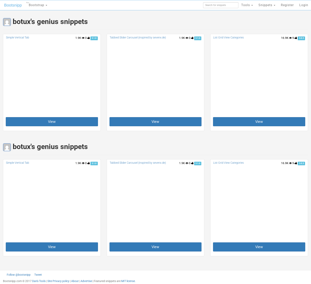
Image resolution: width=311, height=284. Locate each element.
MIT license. (128, 281)
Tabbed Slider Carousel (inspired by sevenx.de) (138, 37)
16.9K (286, 37)
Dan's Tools (39, 281)
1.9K (79, 37)
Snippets (266, 5)
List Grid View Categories (228, 37)
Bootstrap (36, 4)
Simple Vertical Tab (17, 37)
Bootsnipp (13, 5)
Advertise (86, 281)
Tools (247, 5)
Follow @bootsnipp (19, 274)
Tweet (38, 274)
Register (287, 5)
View (52, 122)
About (75, 281)
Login (303, 5)
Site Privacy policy (58, 281)
